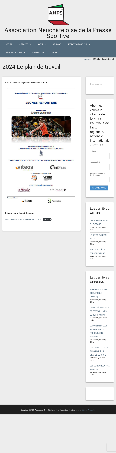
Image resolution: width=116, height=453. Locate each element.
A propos (23, 44)
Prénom (93, 151)
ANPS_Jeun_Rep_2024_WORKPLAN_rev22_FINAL (23, 219)
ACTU (40, 44)
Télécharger (47, 219)
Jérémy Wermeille (88, 410)
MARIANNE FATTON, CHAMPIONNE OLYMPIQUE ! (98, 293)
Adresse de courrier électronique (99, 177)
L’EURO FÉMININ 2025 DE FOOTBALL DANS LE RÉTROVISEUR (99, 311)
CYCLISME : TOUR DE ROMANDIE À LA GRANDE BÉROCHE (99, 351)
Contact (54, 53)
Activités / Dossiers (77, 44)
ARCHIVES (36, 53)
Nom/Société (95, 162)
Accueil (9, 44)
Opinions (57, 44)
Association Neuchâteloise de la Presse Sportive (58, 33)
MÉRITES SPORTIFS (13, 53)
